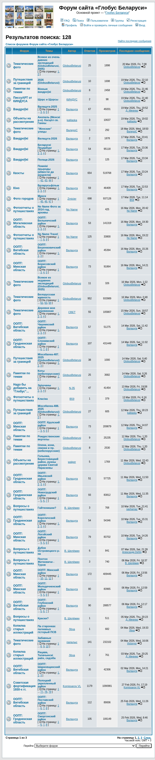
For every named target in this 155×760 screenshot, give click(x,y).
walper (72, 461)
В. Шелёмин (72, 507)
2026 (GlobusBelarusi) (48, 81)
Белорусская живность (46, 296)
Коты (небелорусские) (48, 372)
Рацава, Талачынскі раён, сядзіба (47, 655)
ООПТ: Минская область (19, 267)
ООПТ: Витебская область (20, 250)
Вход (140, 25)
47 (50, 201)
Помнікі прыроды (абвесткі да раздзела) (46, 170)
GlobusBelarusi (72, 65)
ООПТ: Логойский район (45, 534)
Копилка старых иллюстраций (23, 629)
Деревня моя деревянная (46, 309)
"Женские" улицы (45, 130)
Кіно (16, 188)
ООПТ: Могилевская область (22, 223)
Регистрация (136, 20)
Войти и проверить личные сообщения (106, 25)
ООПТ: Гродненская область (22, 343)
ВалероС (72, 130)
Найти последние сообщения (134, 41)
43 (45, 180)
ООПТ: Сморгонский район (46, 716)
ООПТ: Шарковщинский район (49, 667)
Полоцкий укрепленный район (47, 683)
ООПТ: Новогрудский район (47, 492)
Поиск (78, 20)
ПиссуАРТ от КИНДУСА (22, 99)
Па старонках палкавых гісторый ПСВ (47, 629)
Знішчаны (44, 385)
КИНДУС (71, 99)
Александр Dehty (132, 552)
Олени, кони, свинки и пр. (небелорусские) (48, 447)
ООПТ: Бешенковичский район (49, 247)
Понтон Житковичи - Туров (46, 561)
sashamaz (132, 509)
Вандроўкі (20, 109)
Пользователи (97, 20)
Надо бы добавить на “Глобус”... (22, 388)
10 (42, 578)
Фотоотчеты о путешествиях (23, 209)
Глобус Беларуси (116, 12)
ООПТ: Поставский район (45, 699)
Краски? (43, 618)
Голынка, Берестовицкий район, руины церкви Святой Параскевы (48, 462)
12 (50, 578)
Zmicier (72, 198)
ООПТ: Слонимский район (46, 340)
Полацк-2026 (46, 159)
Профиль (69, 25)
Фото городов (23, 198)
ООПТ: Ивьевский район (45, 475)
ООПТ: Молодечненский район (49, 586)
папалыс (72, 642)
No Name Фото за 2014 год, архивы (49, 209)
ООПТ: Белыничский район (47, 220)
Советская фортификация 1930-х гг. (24, 686)
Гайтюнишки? (47, 507)
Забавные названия (44, 639)
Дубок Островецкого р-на (49, 550)
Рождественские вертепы (49, 438)
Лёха (72, 629)
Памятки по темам (21, 90)
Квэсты (18, 173)
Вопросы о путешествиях (23, 507)
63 (45, 303)
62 (42, 303)
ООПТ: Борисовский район (47, 264)
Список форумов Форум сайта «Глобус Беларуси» (39, 44)
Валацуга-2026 (47, 138)
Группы (117, 20)
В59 (132, 200)
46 (45, 201)
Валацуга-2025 (47, 106)
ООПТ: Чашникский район (46, 324)
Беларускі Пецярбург (45, 146)
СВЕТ (71, 312)
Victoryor (132, 643)
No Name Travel (48, 234)
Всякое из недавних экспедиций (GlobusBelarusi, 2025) (48, 283)
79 (50, 692)
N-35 (72, 388)
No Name (72, 209)
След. (147, 737)
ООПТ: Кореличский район (46, 517)
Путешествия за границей (23, 81)
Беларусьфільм (48, 185)
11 (45, 578)
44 (50, 180)
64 (50, 303)
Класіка (43, 398)
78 (45, 692)
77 (42, 692)
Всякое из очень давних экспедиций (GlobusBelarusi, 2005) (48, 62)
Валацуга (72, 109)
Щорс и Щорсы (48, 99)
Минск (42, 195)
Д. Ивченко (132, 110)
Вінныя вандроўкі (44, 90)
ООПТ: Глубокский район (45, 602)
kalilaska (72, 120)
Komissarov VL (72, 686)
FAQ (65, 20)
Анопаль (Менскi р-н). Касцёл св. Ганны (49, 120)
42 (42, 180)
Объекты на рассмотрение (23, 120)
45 (42, 201)
